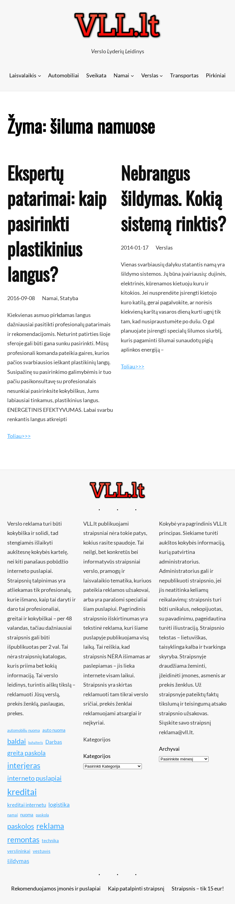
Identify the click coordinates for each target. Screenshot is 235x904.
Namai (50, 298)
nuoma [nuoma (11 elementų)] (26, 814)
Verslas (164, 247)
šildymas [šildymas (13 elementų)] (18, 860)
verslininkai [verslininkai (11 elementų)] (18, 851)
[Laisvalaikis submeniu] (39, 75)
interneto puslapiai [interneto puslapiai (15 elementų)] (34, 778)
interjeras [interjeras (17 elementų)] (23, 765)
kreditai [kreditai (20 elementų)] (22, 791)
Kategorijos (97, 756)
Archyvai (169, 748)
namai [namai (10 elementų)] (12, 814)
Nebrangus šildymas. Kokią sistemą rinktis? (173, 198)
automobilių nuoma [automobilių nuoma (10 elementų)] (23, 730)
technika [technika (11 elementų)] (50, 840)
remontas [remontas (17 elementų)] (23, 839)
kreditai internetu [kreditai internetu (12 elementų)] (26, 805)
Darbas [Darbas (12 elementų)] (53, 742)
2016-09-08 (21, 298)
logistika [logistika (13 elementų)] (59, 804)
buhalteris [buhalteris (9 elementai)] (35, 742)
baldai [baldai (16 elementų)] (16, 741)
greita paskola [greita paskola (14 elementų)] (26, 753)
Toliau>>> (19, 436)
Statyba (69, 298)
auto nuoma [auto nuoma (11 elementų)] (54, 730)
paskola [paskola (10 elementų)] (42, 814)
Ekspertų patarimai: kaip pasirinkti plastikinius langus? (56, 223)
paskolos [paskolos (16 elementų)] (20, 826)
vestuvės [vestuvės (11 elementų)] (41, 851)
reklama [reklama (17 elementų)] (50, 826)
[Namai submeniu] (132, 75)
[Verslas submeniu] (161, 75)
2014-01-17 (134, 247)
